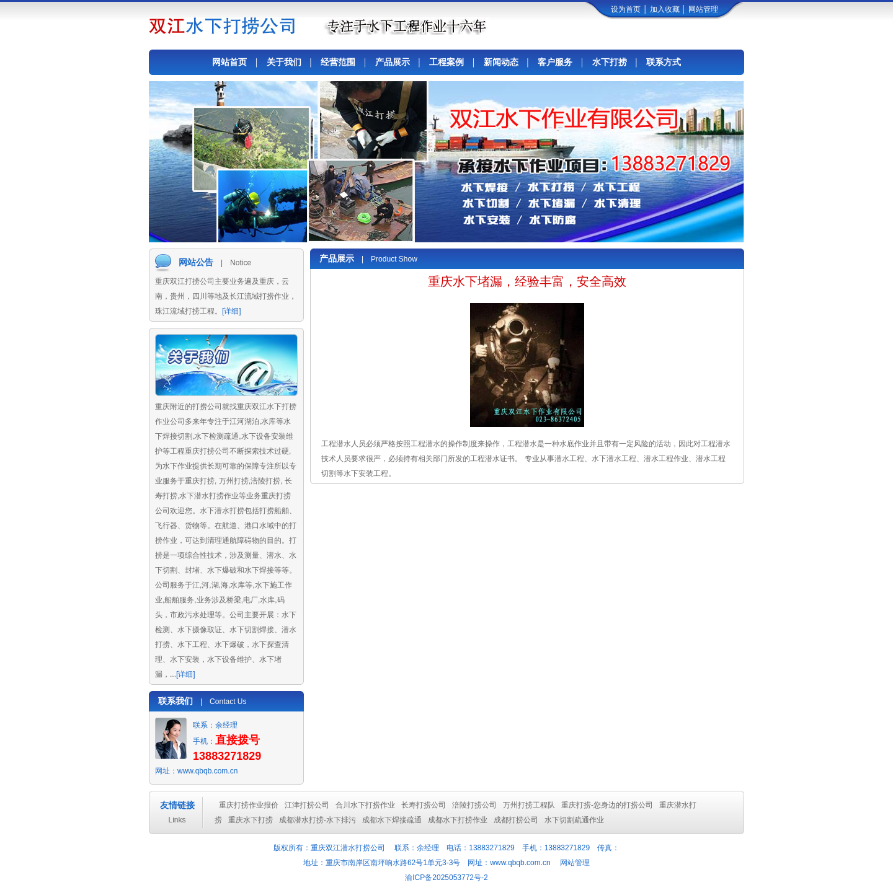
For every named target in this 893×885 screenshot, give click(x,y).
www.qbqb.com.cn (207, 771)
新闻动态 (501, 62)
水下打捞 (609, 62)
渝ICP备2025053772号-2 (446, 877)
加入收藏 (665, 9)
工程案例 (446, 62)
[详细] (231, 311)
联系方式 (663, 62)
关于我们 (284, 62)
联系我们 (175, 701)
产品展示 (392, 62)
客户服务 (555, 62)
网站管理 (703, 9)
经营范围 (338, 62)
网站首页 (229, 62)
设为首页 (626, 9)
